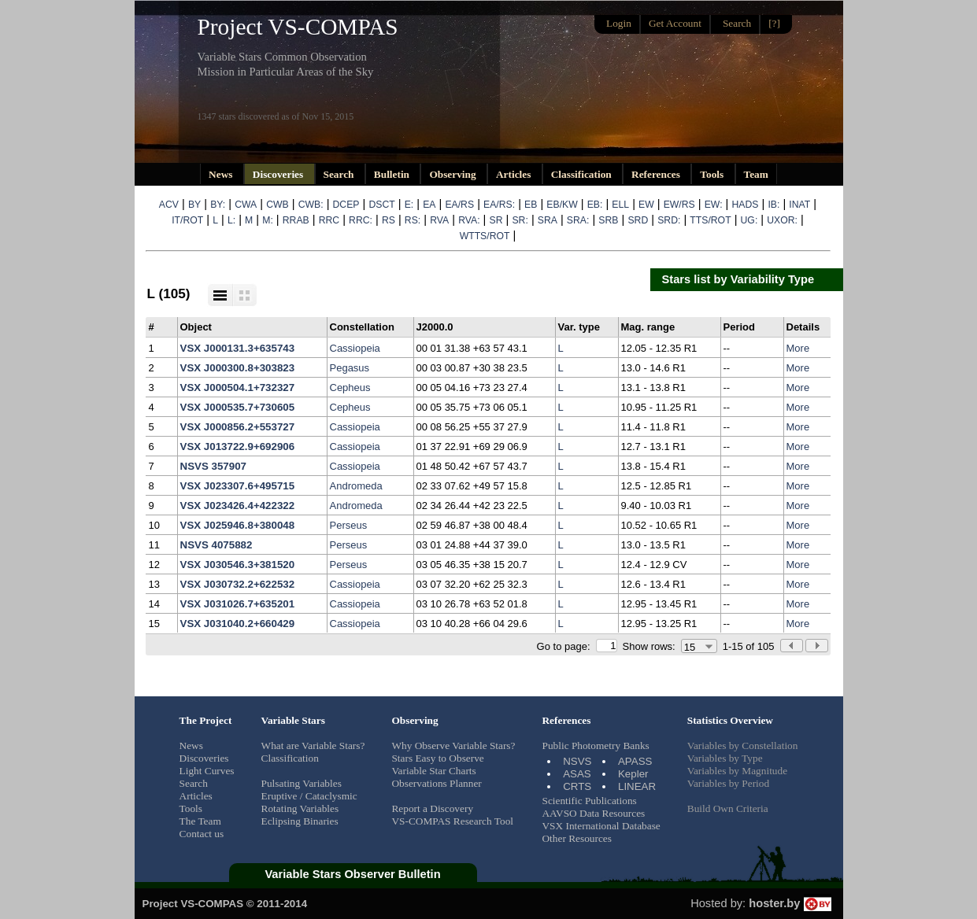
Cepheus (350, 387)
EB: (595, 204)
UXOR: (782, 220)
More (798, 348)
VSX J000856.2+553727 (237, 427)
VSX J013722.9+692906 (237, 446)
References (657, 174)
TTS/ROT (710, 220)
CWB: (311, 204)
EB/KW (561, 204)
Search (340, 174)
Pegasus (350, 368)
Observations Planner (436, 783)
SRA (547, 220)
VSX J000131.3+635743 (237, 348)
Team (756, 174)
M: (267, 220)
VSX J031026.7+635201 (237, 604)
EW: (714, 204)
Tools (713, 174)
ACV (169, 204)
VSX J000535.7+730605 (237, 407)
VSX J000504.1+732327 (237, 387)
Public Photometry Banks (595, 745)
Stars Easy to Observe (437, 758)
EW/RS (679, 204)
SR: (519, 220)
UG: (749, 220)
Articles (515, 174)
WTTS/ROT (485, 236)
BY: (217, 204)
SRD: (668, 220)
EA (429, 204)
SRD (637, 220)
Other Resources (576, 838)
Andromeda (356, 486)
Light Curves (207, 771)
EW (646, 204)
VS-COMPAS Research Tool (452, 821)
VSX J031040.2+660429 (237, 623)
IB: (773, 204)
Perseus (349, 525)
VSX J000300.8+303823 (237, 368)
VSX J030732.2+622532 (237, 584)
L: (231, 220)
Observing (454, 174)
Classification (582, 174)
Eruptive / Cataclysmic (309, 796)
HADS (745, 204)
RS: (412, 220)
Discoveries (279, 174)
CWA (246, 204)
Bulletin (393, 174)
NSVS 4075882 (216, 545)
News (222, 174)
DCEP (346, 204)
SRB (608, 220)
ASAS (577, 774)
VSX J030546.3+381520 (237, 564)
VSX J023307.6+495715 (237, 486)
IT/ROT (187, 220)
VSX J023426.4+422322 (237, 505)
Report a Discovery (432, 808)
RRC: (360, 220)
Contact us (201, 834)
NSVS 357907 (213, 466)
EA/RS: (499, 204)
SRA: (578, 220)
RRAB (296, 220)
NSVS (577, 761)
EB (530, 204)
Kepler (633, 774)
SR (496, 220)
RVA (439, 220)
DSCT (381, 204)
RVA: (468, 220)
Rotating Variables (300, 808)
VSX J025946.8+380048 (237, 525)
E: (409, 204)
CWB (277, 204)
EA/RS (459, 204)
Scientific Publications (589, 800)
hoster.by (790, 903)
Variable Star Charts (433, 771)
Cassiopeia (355, 348)
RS (388, 220)
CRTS (577, 786)
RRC (329, 220)
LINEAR (637, 786)
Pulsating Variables (301, 783)
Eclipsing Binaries (300, 821)
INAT (799, 204)
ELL (620, 204)
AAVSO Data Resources (593, 813)
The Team (200, 821)
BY (194, 204)
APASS (635, 761)
